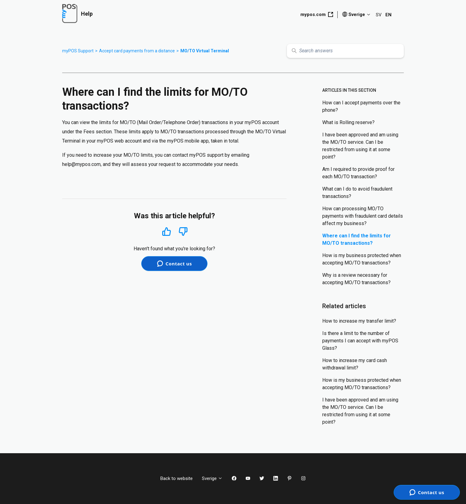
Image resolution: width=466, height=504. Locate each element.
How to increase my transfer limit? (359, 321)
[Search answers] (345, 51)
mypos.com (316, 14)
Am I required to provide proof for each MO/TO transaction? (358, 172)
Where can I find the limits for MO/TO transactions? (356, 239)
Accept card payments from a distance (137, 50)
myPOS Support (78, 50)
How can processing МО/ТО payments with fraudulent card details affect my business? (362, 216)
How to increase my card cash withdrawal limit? (354, 364)
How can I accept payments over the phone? (361, 106)
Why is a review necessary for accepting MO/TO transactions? (356, 278)
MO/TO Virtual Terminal (204, 50)
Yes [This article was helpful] (167, 231)
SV (379, 15)
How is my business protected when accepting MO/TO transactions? (361, 259)
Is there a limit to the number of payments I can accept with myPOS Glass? (360, 340)
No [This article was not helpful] (183, 232)
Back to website (176, 478)
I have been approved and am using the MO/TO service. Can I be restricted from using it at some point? (360, 146)
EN (388, 15)
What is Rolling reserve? (348, 122)
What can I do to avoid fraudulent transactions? (357, 192)
